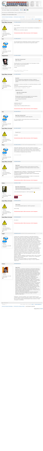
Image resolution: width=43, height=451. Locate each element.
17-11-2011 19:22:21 (17, 74)
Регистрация (22, 8)
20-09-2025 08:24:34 (17, 263)
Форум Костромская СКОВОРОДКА (7, 306)
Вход (26, 8)
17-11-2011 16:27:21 (17, 38)
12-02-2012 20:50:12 (17, 200)
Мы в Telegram (14, 8)
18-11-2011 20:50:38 (17, 128)
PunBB (41, 308)
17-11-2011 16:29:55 (17, 55)
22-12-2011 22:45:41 (17, 144)
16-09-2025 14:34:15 (17, 233)
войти (32, 304)
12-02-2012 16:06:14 (17, 161)
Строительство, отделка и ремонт (19, 306)
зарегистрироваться (38, 304)
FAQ (18, 8)
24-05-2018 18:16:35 (17, 217)
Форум (3, 8)
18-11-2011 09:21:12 (17, 111)
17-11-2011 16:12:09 (17, 22)
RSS (41, 20)
